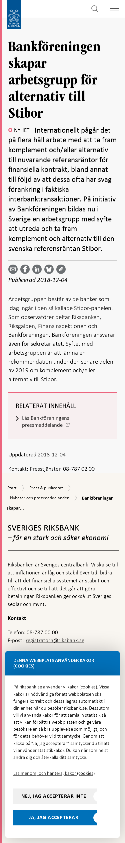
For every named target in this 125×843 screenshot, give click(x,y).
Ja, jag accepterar (53, 817)
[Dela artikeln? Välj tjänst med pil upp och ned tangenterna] (38, 269)
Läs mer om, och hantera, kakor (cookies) (54, 773)
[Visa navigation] (114, 8)
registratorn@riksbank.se (55, 640)
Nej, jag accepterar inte (53, 796)
